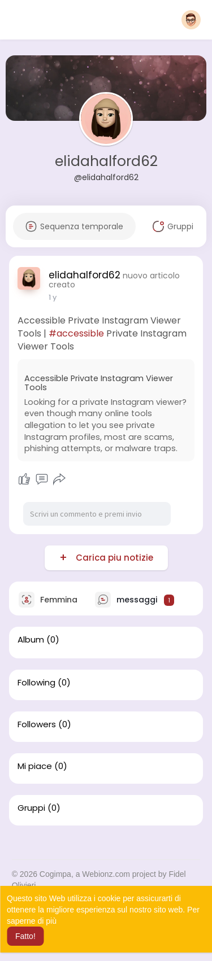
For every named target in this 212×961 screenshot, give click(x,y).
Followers (37, 724)
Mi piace (35, 766)
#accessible (76, 333)
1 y (53, 297)
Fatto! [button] (25, 936)
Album (31, 639)
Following (36, 682)
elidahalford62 (106, 161)
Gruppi (31, 808)
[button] (191, 20)
